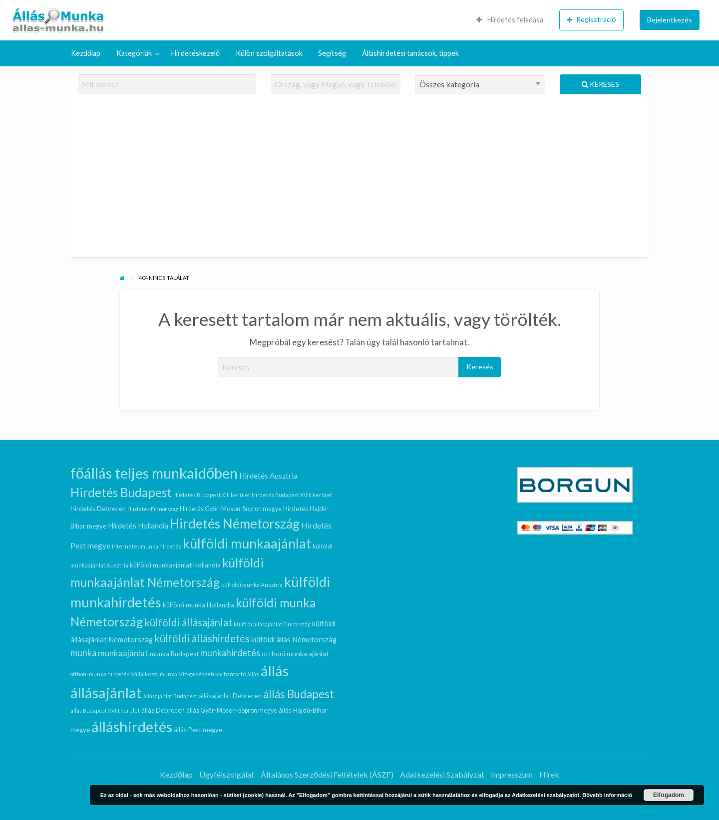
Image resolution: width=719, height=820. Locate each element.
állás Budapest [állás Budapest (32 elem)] (298, 694)
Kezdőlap (85, 53)
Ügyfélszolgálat (226, 774)
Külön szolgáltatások (269, 53)
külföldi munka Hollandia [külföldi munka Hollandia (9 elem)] (198, 605)
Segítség (332, 53)
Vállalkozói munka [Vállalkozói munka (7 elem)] (154, 674)
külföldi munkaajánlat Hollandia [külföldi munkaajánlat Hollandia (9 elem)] (175, 565)
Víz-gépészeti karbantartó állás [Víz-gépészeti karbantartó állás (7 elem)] (219, 674)
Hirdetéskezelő (195, 53)
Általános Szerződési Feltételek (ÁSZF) (327, 774)
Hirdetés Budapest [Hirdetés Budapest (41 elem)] (121, 492)
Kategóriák (134, 53)
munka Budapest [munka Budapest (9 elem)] (174, 654)
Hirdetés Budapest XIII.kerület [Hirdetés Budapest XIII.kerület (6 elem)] (211, 495)
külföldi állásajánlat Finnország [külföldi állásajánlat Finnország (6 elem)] (272, 624)
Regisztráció (591, 19)
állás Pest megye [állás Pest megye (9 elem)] (198, 730)
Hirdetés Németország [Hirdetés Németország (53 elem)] (235, 524)
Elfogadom (668, 795)
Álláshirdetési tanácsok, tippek (410, 53)
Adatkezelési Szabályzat (442, 774)
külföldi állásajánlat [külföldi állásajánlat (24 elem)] (188, 622)
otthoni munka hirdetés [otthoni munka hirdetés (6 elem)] (99, 674)
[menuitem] (509, 20)
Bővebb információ (607, 795)
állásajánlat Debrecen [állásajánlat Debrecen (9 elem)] (230, 696)
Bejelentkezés (669, 19)
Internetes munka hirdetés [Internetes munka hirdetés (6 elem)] (146, 546)
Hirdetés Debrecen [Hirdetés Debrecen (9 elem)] (98, 509)
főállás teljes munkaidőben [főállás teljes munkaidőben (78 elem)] (154, 473)
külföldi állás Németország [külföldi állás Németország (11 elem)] (294, 639)
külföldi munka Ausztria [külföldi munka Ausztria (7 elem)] (252, 584)
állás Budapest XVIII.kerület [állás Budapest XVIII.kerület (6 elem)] (105, 710)
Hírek (549, 774)
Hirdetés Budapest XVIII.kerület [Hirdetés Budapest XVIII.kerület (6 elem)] (292, 495)
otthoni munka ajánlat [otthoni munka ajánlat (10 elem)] (295, 653)
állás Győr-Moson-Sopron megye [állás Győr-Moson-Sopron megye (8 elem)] (231, 710)
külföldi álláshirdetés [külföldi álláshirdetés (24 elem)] (202, 638)
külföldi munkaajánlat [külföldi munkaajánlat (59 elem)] (247, 543)
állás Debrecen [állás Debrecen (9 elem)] (163, 710)
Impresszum (512, 774)
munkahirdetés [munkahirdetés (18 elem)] (230, 652)
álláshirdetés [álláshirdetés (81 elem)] (131, 726)
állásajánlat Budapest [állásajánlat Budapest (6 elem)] (170, 696)
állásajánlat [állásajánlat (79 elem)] (106, 692)
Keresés (600, 84)
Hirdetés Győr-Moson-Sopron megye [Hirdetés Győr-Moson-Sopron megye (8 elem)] (231, 509)
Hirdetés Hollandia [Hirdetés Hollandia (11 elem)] (138, 525)
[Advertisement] (359, 180)
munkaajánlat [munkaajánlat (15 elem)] (123, 653)
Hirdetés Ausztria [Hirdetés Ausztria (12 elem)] (268, 475)
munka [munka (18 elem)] (83, 652)
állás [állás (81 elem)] (275, 670)
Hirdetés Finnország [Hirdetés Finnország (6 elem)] (152, 509)
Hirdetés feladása (509, 19)
